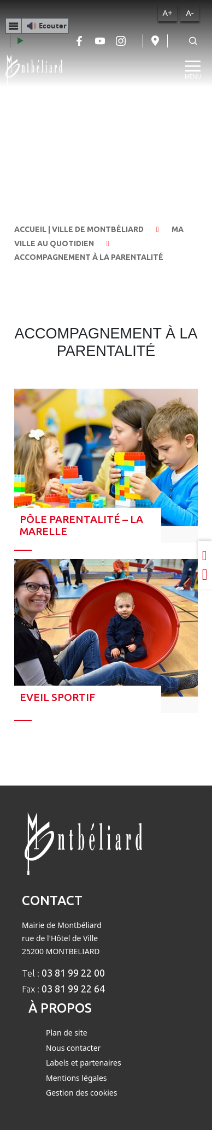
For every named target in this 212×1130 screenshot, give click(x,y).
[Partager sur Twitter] (205, 575)
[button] (37, 25)
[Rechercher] (193, 41)
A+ (167, 12)
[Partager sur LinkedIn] (205, 555)
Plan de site (66, 1032)
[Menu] (193, 70)
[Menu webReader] (13, 25)
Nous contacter (73, 1048)
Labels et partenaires (83, 1062)
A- (189, 12)
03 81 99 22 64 (73, 988)
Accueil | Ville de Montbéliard (79, 229)
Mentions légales (76, 1078)
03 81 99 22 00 (73, 972)
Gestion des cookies (81, 1092)
